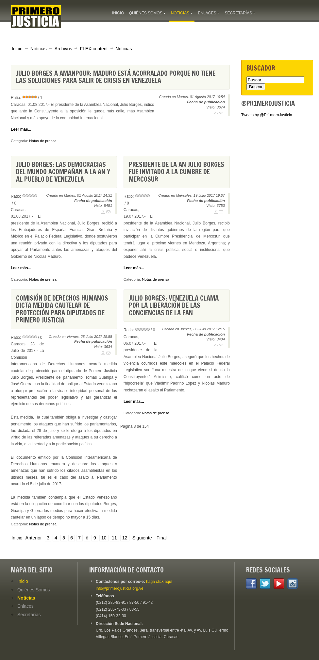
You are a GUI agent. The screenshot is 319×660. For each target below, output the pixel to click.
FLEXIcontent (94, 48)
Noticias (38, 48)
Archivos (63, 48)
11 (114, 537)
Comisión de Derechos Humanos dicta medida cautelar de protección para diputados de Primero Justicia (62, 309)
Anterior (33, 537)
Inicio (17, 48)
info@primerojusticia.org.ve (119, 588)
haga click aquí (159, 581)
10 (104, 537)
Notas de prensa (43, 141)
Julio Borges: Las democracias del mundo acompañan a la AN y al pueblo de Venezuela (63, 172)
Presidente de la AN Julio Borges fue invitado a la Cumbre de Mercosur (176, 172)
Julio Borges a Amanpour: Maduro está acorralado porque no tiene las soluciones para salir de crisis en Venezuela (115, 77)
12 (124, 537)
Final (162, 537)
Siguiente (142, 537)
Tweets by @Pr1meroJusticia (266, 115)
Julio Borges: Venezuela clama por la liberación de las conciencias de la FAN (174, 305)
